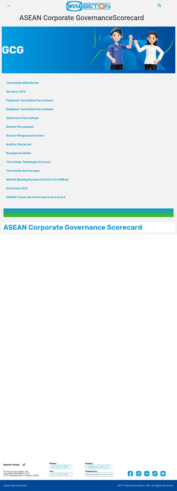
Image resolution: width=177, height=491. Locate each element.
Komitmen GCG (16, 188)
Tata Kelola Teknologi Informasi (28, 162)
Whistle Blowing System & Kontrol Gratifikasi (37, 179)
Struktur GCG (15, 91)
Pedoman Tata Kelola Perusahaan (29, 100)
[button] (88, 126)
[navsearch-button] (159, 6)
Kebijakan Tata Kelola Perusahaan (29, 109)
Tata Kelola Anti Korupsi (22, 170)
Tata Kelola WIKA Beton (22, 82)
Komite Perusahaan (88, 127)
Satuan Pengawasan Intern (25, 135)
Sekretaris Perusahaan (22, 118)
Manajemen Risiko (18, 153)
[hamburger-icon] (8, 6)
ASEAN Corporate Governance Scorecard (35, 197)
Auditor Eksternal (18, 144)
